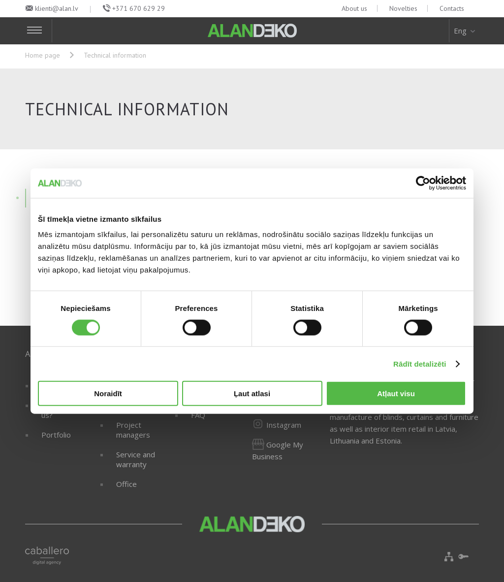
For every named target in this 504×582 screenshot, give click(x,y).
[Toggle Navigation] (38, 30)
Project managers (133, 430)
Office (126, 484)
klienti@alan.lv (56, 8)
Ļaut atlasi (252, 393)
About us (354, 8)
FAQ (198, 415)
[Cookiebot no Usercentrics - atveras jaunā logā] (423, 182)
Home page (42, 55)
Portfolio (56, 435)
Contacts (452, 8)
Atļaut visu (396, 393)
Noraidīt (108, 393)
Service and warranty (135, 459)
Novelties (403, 8)
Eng (465, 30)
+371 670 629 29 (138, 8)
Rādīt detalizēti (419, 363)
